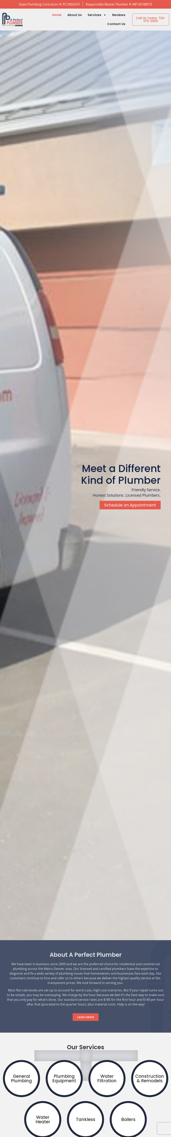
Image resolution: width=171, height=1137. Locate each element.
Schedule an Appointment (130, 506)
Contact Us (116, 24)
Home (56, 15)
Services (97, 15)
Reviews (118, 15)
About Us (74, 15)
